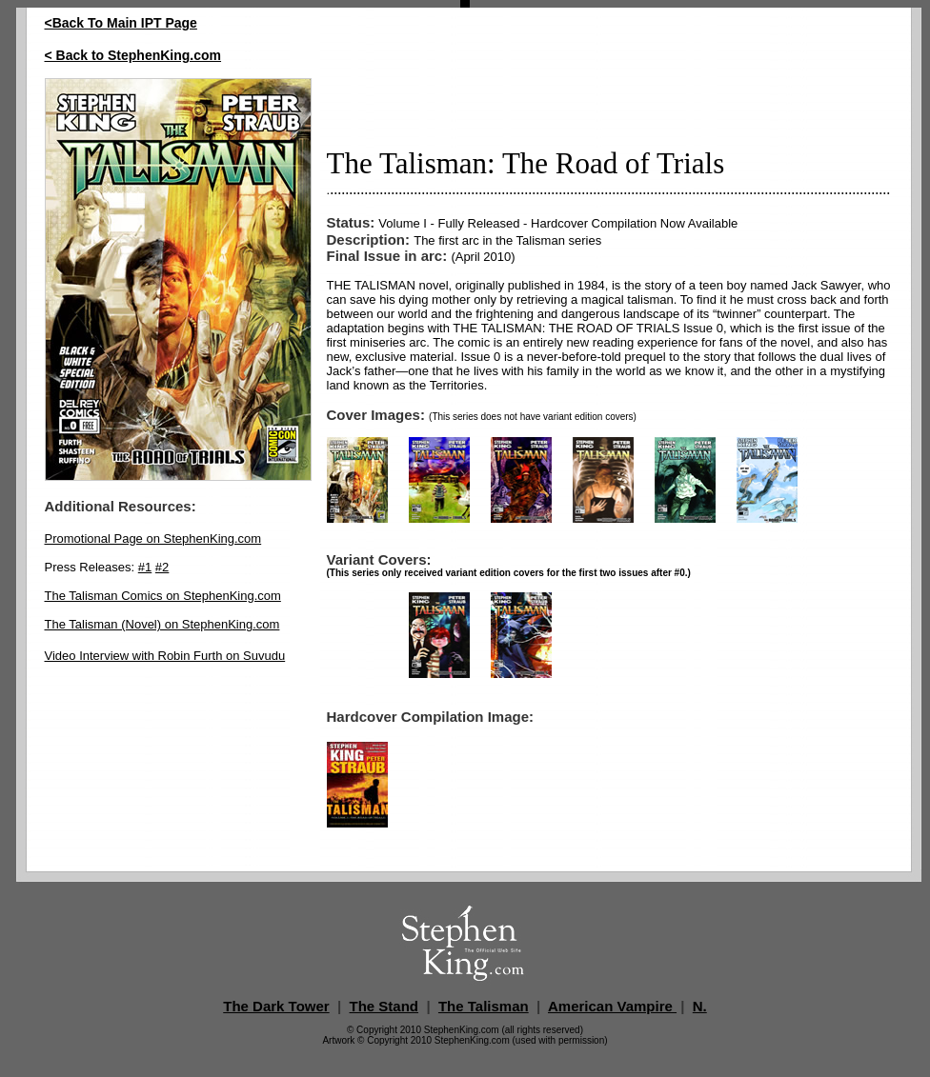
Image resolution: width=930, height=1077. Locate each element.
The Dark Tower (276, 1006)
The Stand (384, 1006)
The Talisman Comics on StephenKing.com (163, 595)
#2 (162, 567)
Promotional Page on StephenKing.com (153, 538)
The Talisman (483, 1006)
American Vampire (612, 1006)
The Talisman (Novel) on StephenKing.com (162, 624)
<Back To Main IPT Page (121, 22)
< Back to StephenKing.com (133, 55)
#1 (145, 567)
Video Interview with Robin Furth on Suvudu (165, 655)
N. (700, 1006)
